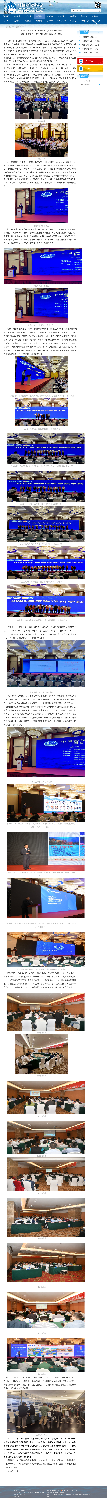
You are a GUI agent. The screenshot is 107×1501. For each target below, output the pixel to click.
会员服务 (17, 21)
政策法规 (50, 16)
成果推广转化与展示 (95, 21)
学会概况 (17, 16)
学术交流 (73, 16)
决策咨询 (73, 21)
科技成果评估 (61, 21)
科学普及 (61, 16)
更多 (99, 32)
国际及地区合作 (83, 21)
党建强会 (28, 21)
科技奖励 (95, 16)
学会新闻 (39, 16)
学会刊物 (84, 16)
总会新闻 (18, 27)
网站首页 (6, 16)
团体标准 (39, 21)
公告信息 (6, 21)
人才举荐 (50, 21)
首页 (6, 27)
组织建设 (28, 16)
